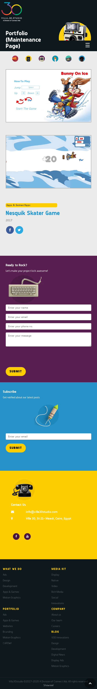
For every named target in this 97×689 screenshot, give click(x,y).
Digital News (58, 654)
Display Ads (57, 660)
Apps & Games (11, 591)
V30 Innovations (60, 637)
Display (55, 574)
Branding (8, 631)
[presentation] (28, 355)
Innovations (57, 603)
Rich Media (57, 591)
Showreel (48, 685)
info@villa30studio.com (42, 512)
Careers (55, 626)
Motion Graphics (12, 597)
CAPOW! (7, 643)
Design (6, 580)
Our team (56, 620)
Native (54, 580)
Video (54, 586)
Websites (8, 626)
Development (10, 586)
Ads (5, 574)
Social (54, 597)
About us (56, 614)
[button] (16, 371)
